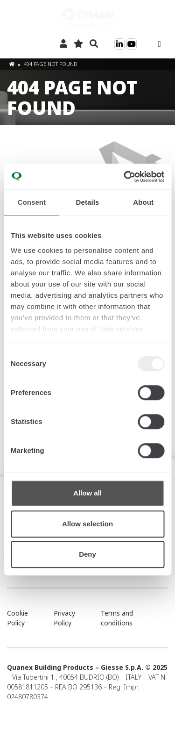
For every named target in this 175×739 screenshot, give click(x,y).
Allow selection (87, 524)
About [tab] (143, 202)
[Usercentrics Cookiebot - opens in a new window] (124, 177)
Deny (87, 554)
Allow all (87, 493)
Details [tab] (87, 202)
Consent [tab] (31, 202)
